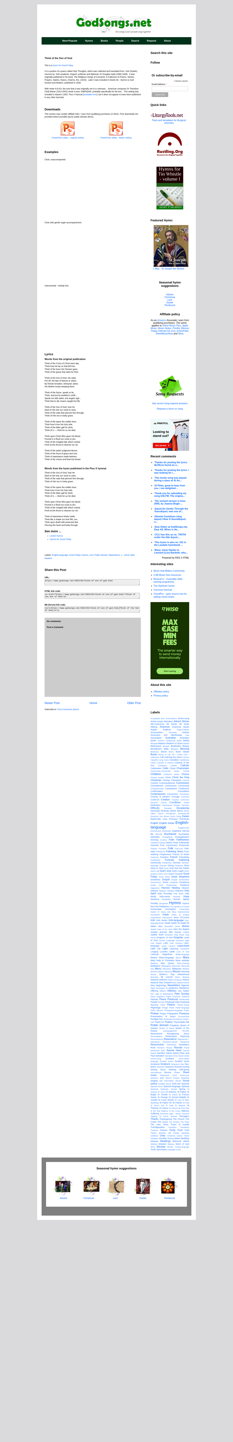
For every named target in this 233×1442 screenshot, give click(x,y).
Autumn (161, 962)
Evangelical (167, 1059)
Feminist (155, 1067)
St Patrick (177, 1324)
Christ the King (180, 999)
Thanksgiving (165, 1341)
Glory (186, 1087)
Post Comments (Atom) (68, 709)
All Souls (184, 946)
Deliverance (167, 1027)
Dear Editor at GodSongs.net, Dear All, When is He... (171, 528)
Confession (183, 1010)
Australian (170, 959)
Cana (166, 982)
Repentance (114, 555)
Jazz (160, 1148)
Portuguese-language (173, 1232)
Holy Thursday (165, 1115)
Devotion (185, 1027)
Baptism (162, 965)
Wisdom (162, 1366)
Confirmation (157, 1013)
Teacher (173, 1338)
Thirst (165, 1346)
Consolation (183, 1013)
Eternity (159, 1056)
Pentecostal (184, 1221)
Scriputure (175, 1286)
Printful (176, 328)
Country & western (160, 1018)
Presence (184, 1235)
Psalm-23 (159, 1244)
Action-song (183, 940)
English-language (60, 555)
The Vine (156, 1346)
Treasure (154, 1352)
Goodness (155, 1101)
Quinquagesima (170, 1253)
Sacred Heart (173, 1272)
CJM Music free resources (167, 575)
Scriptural (155, 1286)
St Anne (161, 1314)
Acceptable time (157, 940)
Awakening (170, 962)
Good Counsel (175, 1096)
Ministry (186, 1191)
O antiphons (172, 1210)
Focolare (162, 1070)
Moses (153, 1196)
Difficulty (155, 1030)
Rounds (178, 1269)
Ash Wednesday (173, 957)
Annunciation (157, 954)
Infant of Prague (180, 1137)
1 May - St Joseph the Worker (170, 267)
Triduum (163, 1352)
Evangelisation (182, 1059)
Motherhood (183, 1196)
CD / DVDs (177, 976)
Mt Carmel (167, 1199)
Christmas (169, 297)
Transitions (184, 1349)
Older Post (134, 703)
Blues (171, 974)
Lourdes (164, 1173)
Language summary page (177, 1162)
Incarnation (155, 1137)
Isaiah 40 (175, 1145)
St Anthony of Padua (176, 1314)
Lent (91, 555)
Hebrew (154, 1112)
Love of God (182, 1174)
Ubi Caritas (173, 1355)
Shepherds (164, 1297)
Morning (185, 1193)
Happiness (155, 1110)
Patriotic (154, 1221)
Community (183, 1007)
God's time (163, 1096)
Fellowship (184, 1064)
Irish (153, 1142)
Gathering (184, 1082)
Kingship (178, 1159)
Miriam (161, 1193)
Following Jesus (174, 1073)
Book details (182, 973)
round (178, 1371)
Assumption (156, 960)
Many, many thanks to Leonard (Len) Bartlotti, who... (171, 551)
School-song (156, 1280)
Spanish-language (172, 1308)
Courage (175, 1018)
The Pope (184, 1344)
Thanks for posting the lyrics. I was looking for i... (171, 471)
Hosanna (155, 1121)
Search (135, 41)
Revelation (184, 1266)
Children (156, 996)
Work (153, 1369)
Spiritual (185, 1308)
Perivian (161, 1224)
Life (158, 1170)
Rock (153, 1269)
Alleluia (154, 949)
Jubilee (186, 1154)
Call (162, 979)
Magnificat (167, 1176)
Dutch (172, 1038)
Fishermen (184, 1067)
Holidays (170, 1113)
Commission (182, 1005)
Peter (162, 1227)
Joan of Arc (162, 1151)
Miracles (154, 1193)
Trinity (172, 1352)
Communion (171, 1007)
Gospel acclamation (180, 1101)
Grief (161, 1107)
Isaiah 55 (184, 1145)
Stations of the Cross (170, 1333)
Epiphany (176, 1053)
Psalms (169, 1244)
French (174, 1079)
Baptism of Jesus (174, 965)
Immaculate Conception (163, 1131)
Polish (171, 1230)
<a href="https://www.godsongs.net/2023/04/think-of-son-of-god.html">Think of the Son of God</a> (92, 596)
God (171, 1090)
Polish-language (182, 1230)
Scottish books (166, 1283)
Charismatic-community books (165, 993)
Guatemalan (171, 1107)
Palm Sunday (181, 1215)
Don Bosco (164, 1038)
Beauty (185, 968)
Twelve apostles (158, 1355)
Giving (171, 1087)
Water (177, 1360)
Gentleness (167, 1085)
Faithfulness (182, 1061)
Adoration (168, 943)
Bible (166, 971)
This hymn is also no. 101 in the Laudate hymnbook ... (170, 543)
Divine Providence (166, 1035)
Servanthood (156, 1294)
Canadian (174, 982)
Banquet (154, 965)
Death (186, 1024)
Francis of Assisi (181, 1076)
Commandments (167, 1005)
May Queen (167, 1185)
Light (165, 1170)
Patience (185, 1218)
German (177, 1084)
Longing (154, 1173)
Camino (186, 979)
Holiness (179, 1112)
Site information (166, 1303)
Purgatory (174, 1247)
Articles (185, 954)
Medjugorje (166, 1188)
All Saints (171, 946)
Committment (157, 1007)
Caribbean (162, 987)
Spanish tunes (157, 1308)
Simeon (176, 1300)
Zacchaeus (161, 1371)
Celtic (166, 990)
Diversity (165, 1033)
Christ (168, 999)
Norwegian (160, 1210)
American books (180, 949)
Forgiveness (165, 1076)
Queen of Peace (166, 1250)
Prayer (163, 1235)
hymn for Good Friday (63, 65)
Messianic (167, 1191)
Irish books (161, 1142)
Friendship (184, 1079)
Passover (176, 1218)
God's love (165, 1093)
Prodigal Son (157, 1241)
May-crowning (183, 1185)
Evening (154, 1062)
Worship (161, 1368)
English (154, 1045)
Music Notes (164, 328)
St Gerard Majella (177, 1319)
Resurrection (157, 1266)
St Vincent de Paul (177, 1330)
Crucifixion (175, 1024)
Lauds (164, 1168)
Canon (153, 985)
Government (156, 1104)
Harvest (165, 1109)
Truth (186, 1352)
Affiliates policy (161, 691)
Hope (186, 1118)
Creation (165, 1021)
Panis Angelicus (158, 1218)
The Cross (162, 1344)
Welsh (186, 1363)
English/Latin (183, 1050)
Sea (182, 1286)
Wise (180, 333)
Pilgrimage (156, 1229)
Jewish (153, 1151)
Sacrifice (161, 1275)
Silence (168, 1300)
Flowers (154, 1070)
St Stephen (180, 1327)
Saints (169, 1275)
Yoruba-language (182, 1369)
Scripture (165, 1286)
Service (167, 1294)
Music (177, 1199)
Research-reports (170, 1264)
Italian (153, 1148)
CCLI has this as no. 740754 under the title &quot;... (170, 536)
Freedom (164, 1079)
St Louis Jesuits (166, 1322)
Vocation (163, 1360)
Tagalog (154, 1338)
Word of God (182, 1366)
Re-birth (185, 1253)
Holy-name (164, 1118)
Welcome (177, 1363)
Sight (162, 1300)
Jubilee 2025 (157, 1156)
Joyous (177, 1154)
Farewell (154, 1064)
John (170, 1151)
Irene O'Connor (181, 1139)
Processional (183, 1238)
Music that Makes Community (169, 571)
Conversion (172, 1016)
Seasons (169, 1289)
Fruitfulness (155, 1082)
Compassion (171, 1010)
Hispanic (162, 1113)
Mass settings (182, 1182)
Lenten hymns (56, 536)
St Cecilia (162, 1316)
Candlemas (184, 982)
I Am (172, 1128)
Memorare (176, 1188)
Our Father (183, 1213)
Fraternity (155, 1079)
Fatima (169, 1064)
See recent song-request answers (170, 402)
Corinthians (184, 1016)
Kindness (169, 1157)
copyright (171, 1371)
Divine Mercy (176, 1033)
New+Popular (69, 41)
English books (166, 1045)
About (167, 41)
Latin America (176, 1165)
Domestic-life (183, 1035)
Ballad (186, 962)
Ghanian (163, 1087)
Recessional (156, 1255)
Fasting (162, 1064)
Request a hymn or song (170, 408)
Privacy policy (161, 695)
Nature (186, 1201)
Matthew (154, 1185)
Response (185, 1264)
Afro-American (157, 946)
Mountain (154, 1199)
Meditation (155, 1188)
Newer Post (52, 703)
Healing (176, 1109)
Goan (166, 1090)
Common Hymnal (163, 590)
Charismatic (183, 990)
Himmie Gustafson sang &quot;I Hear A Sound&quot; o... (170, 519)
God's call (155, 1093)
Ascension (155, 957)
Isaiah (167, 1145)
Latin (165, 1165)
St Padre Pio (165, 1324)
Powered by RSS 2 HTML (175, 557)
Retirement (171, 1267)
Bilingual (174, 971)
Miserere (168, 1193)
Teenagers (184, 1338)
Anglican (167, 951)
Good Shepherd (180, 1098)
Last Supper (156, 1165)
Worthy (170, 1369)
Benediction (156, 971)
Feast (175, 1064)
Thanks (154, 1341)
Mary (186, 1179)
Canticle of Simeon (165, 985)
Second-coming (181, 1289)
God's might (178, 1093)
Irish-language (176, 1142)
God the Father (181, 1090)
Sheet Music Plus (171, 325)
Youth (153, 1371)
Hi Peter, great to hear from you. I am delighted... (169, 486)
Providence (178, 1241)
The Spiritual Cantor (164, 586)
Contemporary (158, 1016)
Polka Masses (157, 1232)
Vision (186, 1358)
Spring (182, 1311)
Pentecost (169, 305)
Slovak (178, 1303)
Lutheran (155, 1176)
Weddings (165, 1363)
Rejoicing (184, 1258)
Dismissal (155, 1033)
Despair (177, 1027)
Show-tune (184, 1297)
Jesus (185, 1147)
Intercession (167, 1139)
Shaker (177, 1294)
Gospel (166, 1101)
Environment (156, 1053)
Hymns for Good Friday (60, 539)
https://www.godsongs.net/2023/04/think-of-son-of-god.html (92, 582)
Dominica (154, 1038)
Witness (171, 1366)
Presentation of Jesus (163, 1238)
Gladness (179, 1087)
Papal (168, 1218)
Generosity (156, 1084)
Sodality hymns (164, 1306)
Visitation (154, 1360)
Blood (164, 973)
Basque (166, 968)
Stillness (185, 1333)
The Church (179, 1341)
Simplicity (185, 1300)
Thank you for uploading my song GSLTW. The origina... (170, 494)
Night (153, 1210)
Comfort (154, 1005)
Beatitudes (176, 968)
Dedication (156, 1027)
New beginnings (158, 1207)
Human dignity (181, 1121)
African (185, 943)
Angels (154, 951)
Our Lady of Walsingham (162, 1216)
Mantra (154, 1179)
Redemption (171, 1258)
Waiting (171, 1360)
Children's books (171, 996)
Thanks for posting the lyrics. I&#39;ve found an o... (171, 463)
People (119, 41)
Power (186, 1232)
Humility (154, 1125)
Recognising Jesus (178, 1255)
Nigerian (185, 1207)
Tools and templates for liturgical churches (169, 121)
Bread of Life (165, 976)
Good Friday (74, 555)
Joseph (154, 1154)
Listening (174, 1170)
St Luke (178, 1322)
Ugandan (185, 1355)
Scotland (170, 1280)
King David (179, 1157)
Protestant (168, 1241)
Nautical (154, 1204)
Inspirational (156, 1139)
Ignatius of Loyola (181, 1128)
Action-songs (157, 943)
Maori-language (166, 1179)
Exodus (163, 1062)
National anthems (159, 1201)
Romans (160, 1269)
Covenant (185, 1019)
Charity (186, 993)
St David (173, 1316)
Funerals (169, 1082)
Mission (177, 1193)
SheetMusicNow (164, 333)
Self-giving (184, 1291)
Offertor (163, 1213)
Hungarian (163, 1125)
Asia (187, 957)
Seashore (161, 1289)
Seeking (172, 1291)
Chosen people (157, 999)
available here (90, 94)
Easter (169, 302)
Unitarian (154, 1358)
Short (174, 1297)
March (178, 1179)
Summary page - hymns (170, 1335)
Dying (178, 1038)
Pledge (165, 1230)
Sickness (154, 1300)
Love (172, 1173)
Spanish (185, 1305)
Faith (171, 1061)
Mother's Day (166, 1196)
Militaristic (176, 1190)
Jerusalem (168, 1148)
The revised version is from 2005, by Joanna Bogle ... (169, 502)
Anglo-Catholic (183, 951)
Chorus (185, 996)
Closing (166, 1002)
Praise (155, 1235)
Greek (153, 1107)
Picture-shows (183, 1227)
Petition (171, 1226)
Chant (172, 990)
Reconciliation (156, 1258)
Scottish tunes (182, 1283)
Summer (185, 1335)
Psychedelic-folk (181, 1244)
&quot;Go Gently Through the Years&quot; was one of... (171, 510)
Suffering (155, 1335)
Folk (170, 1070)
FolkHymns (160, 1073)
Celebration (156, 990)
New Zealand (165, 1204)
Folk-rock (179, 1070)
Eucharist (170, 1055)
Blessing (184, 970)
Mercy (158, 1190)
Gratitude (174, 1104)
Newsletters (173, 1207)
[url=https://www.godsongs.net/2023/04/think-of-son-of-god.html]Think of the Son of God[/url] (92, 610)
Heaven (185, 1110)
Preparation (172, 1235)
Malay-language (182, 1176)
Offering (154, 1213)
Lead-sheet (183, 1167)
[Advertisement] (170, 748)
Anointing (173, 954)
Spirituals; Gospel (168, 1311)
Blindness (155, 974)
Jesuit (177, 1148)
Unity (162, 1357)
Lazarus (172, 1168)
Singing (154, 1302)
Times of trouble (180, 1346)
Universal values (174, 1358)
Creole (163, 1024)
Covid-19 (155, 1021)
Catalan (173, 987)
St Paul (186, 1325)
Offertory (172, 1212)
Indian (165, 1136)
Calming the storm (173, 979)
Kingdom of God (165, 1159)
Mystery (185, 1199)
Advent (170, 294)
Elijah (165, 1041)
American (165, 948)
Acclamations (171, 940)
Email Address (159, 84)
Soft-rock (176, 1305)
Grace (165, 1104)
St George (163, 1319)
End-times (184, 1041)
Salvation (159, 1278)
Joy (171, 1154)
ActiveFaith (182, 331)
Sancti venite (183, 1278)
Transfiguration (158, 1349)
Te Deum (163, 1338)
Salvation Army (171, 1278)
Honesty (176, 1118)
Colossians (176, 1002)
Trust (179, 1352)
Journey (163, 1154)
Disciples (168, 1030)
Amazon (161, 320)
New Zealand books (180, 1204)
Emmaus (173, 1041)
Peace (162, 1221)
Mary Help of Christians (162, 1182)
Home (93, 703)
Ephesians (166, 1053)
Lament (162, 1162)
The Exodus (174, 1344)
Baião (179, 962)
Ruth (163, 1272)
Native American (175, 1202)
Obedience (184, 1210)
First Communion (168, 1067)
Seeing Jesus (158, 1291)
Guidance (184, 1107)
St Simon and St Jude (162, 1327)
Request (151, 41)
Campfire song (157, 982)
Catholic (185, 987)
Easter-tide (156, 1041)
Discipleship (183, 1030)
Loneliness (184, 1171)
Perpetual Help (172, 1224)
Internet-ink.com (166, 331)
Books (104, 41)
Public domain (100, 555)
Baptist (186, 965)
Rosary (169, 1269)
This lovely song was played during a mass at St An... (170, 479)
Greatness (184, 1104)
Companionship (157, 1010)
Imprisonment (183, 1134)
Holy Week (179, 1115)
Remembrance (157, 1261)
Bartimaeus (156, 968)
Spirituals (154, 1311)
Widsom (154, 1366)
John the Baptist (181, 1151)
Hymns (89, 41)
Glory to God (157, 1090)
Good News (164, 1099)
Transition (172, 1349)
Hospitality (166, 1121)
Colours (186, 1002)
